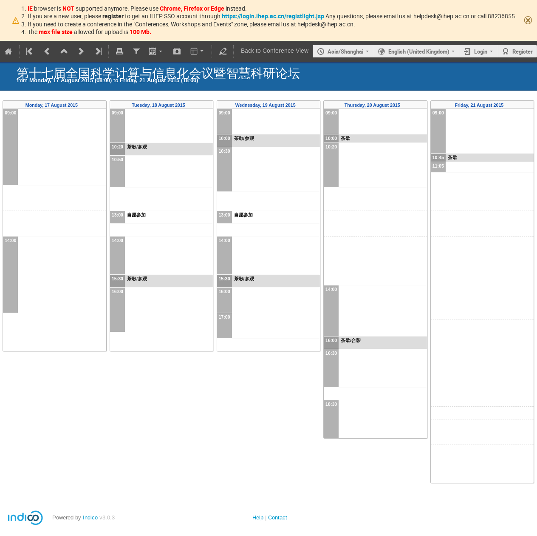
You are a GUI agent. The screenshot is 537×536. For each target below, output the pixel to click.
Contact (277, 517)
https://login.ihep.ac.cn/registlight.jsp (273, 16)
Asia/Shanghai (345, 51)
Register (522, 51)
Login (480, 51)
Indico (90, 517)
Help (257, 517)
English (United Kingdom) (418, 51)
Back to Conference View (274, 51)
